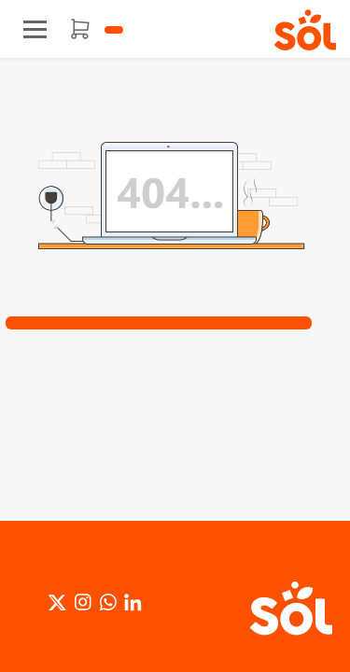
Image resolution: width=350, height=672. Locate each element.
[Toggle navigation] (35, 29)
